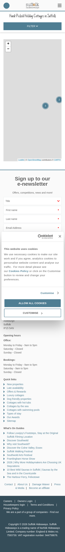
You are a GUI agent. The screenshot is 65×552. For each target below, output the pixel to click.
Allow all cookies (32, 303)
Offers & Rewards (16, 391)
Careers (7, 501)
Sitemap (11, 420)
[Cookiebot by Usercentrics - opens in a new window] (39, 236)
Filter (32, 26)
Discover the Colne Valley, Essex (24, 447)
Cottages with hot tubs (19, 402)
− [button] (8, 49)
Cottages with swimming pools (23, 410)
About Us (23, 484)
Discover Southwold (17, 440)
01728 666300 (6, 6)
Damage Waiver (41, 484)
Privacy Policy (11, 508)
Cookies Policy (19, 271)
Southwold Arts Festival (19, 455)
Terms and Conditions (42, 504)
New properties (15, 384)
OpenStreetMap (34, 160)
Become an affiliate (39, 488)
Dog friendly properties (19, 399)
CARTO (57, 160)
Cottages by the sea (18, 406)
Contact (9, 484)
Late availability (15, 388)
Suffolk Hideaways (33, 5)
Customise (47, 293)
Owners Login (25, 501)
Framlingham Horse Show (21, 458)
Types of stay (14, 413)
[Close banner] (60, 236)
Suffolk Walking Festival (20, 451)
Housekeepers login (14, 504)
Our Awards (13, 417)
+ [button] (8, 44)
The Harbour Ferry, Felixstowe (23, 477)
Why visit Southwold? (18, 444)
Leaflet (21, 160)
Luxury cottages (15, 395)
